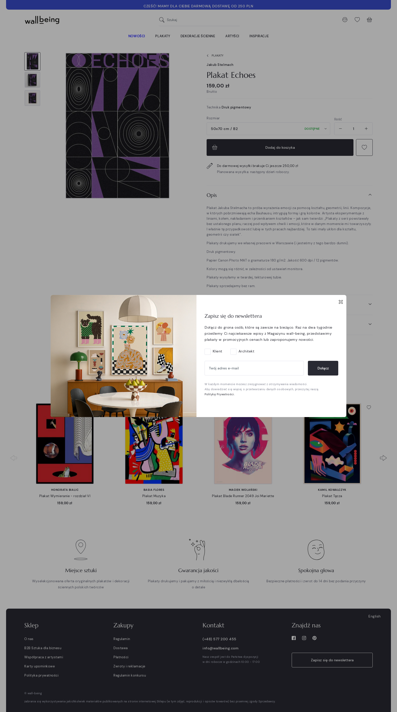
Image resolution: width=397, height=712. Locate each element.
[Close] (341, 301)
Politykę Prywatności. (220, 394)
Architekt (246, 351)
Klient (217, 351)
